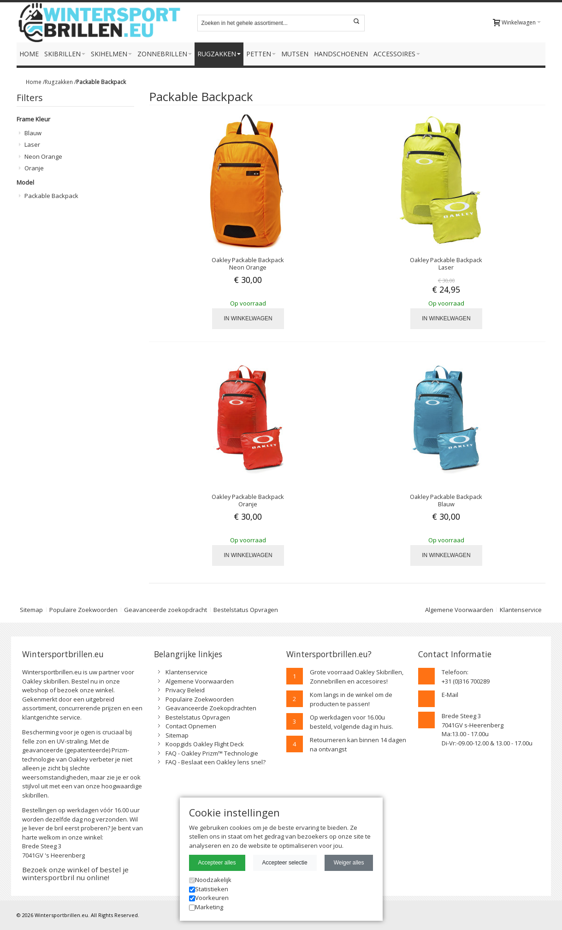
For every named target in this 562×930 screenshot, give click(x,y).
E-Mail (450, 694)
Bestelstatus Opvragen (245, 610)
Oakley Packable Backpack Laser (446, 263)
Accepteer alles (217, 862)
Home (33, 81)
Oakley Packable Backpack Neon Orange (248, 263)
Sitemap (31, 610)
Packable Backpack (51, 196)
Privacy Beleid (185, 690)
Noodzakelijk (210, 880)
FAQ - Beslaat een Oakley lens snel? (216, 762)
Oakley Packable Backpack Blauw (446, 500)
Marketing (206, 907)
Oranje (34, 168)
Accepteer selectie (285, 862)
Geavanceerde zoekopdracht (165, 610)
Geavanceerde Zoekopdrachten (211, 708)
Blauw (32, 133)
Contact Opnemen (191, 726)
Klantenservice (521, 610)
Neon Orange (43, 156)
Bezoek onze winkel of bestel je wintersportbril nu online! (75, 873)
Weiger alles (349, 862)
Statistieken (208, 889)
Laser (32, 144)
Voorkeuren (209, 898)
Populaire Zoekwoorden (83, 610)
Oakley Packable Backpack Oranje (248, 500)
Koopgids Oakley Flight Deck (205, 744)
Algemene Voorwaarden (459, 610)
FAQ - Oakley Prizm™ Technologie (212, 753)
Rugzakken (59, 81)
